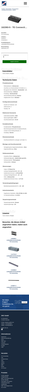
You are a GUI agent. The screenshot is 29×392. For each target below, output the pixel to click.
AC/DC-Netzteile (5, 375)
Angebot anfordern (14, 61)
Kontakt (24, 302)
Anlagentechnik (4, 376)
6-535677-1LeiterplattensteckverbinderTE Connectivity (14, 287)
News (2, 339)
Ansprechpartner (5, 344)
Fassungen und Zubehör (6, 381)
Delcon (2, 363)
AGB (2, 347)
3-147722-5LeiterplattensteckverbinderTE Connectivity (14, 256)
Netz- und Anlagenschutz (6, 385)
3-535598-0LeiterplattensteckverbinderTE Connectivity (14, 271)
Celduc (2, 362)
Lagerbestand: (6, 55)
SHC (2, 360)
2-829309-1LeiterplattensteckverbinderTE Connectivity (14, 240)
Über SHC (3, 341)
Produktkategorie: (6, 42)
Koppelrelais (4, 384)
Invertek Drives (4, 359)
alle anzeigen (3, 387)
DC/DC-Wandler (4, 379)
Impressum (3, 336)
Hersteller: (4, 32)
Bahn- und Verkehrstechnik (7, 378)
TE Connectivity (4, 356)
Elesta (2, 366)
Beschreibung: (5, 46)
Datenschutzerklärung (6, 338)
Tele (2, 357)
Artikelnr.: (3, 36)
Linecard (3, 342)
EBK (2, 365)
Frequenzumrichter (5, 382)
